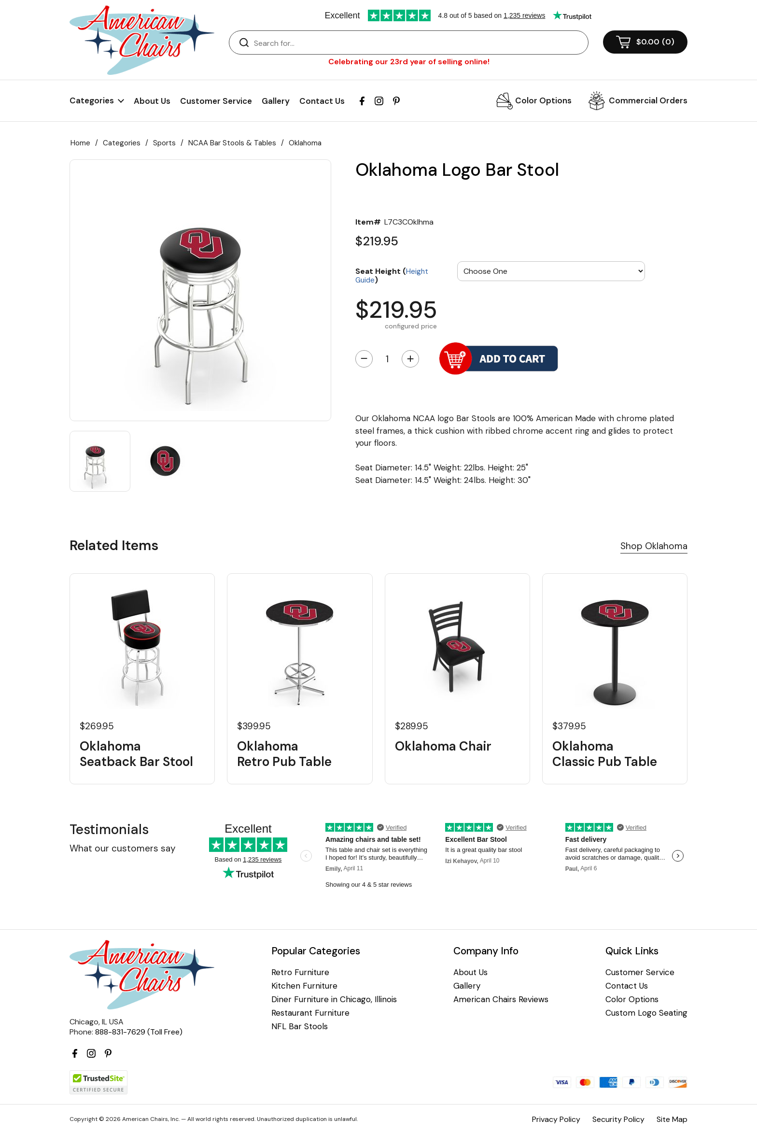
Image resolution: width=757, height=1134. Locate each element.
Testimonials (109, 829)
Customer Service (216, 101)
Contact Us (322, 101)
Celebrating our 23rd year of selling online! (409, 62)
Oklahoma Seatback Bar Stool (136, 754)
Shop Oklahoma (653, 546)
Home (80, 143)
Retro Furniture (300, 972)
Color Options (543, 100)
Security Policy (618, 1119)
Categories (121, 143)
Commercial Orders (648, 100)
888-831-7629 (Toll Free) (138, 1032)
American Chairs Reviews (500, 999)
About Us (152, 101)
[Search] (418, 43)
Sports (164, 143)
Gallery (276, 101)
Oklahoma (305, 143)
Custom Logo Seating (646, 1013)
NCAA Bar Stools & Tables (232, 143)
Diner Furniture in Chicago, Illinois (334, 999)
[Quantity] (387, 359)
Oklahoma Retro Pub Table (284, 754)
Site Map (672, 1119)
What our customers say (123, 848)
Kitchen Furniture (304, 986)
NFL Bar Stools (299, 1026)
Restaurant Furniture (310, 1013)
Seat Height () (391, 275)
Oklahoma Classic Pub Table (604, 754)
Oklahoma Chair (443, 746)
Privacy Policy (556, 1119)
